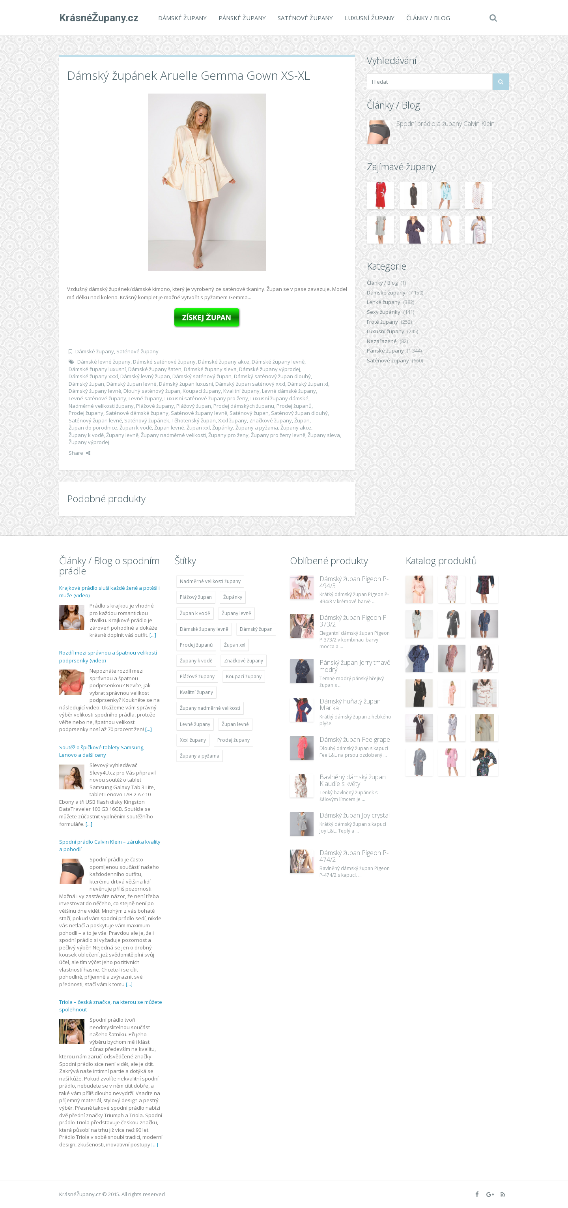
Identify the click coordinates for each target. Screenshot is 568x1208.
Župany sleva (324, 435)
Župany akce (295, 427)
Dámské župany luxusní (97, 369)
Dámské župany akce (223, 361)
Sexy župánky (383, 311)
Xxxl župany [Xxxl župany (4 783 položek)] (193, 740)
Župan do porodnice (93, 427)
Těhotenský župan (194, 420)
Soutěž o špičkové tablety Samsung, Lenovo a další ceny (101, 751)
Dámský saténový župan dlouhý (272, 376)
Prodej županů (294, 405)
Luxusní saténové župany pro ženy (206, 398)
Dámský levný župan (145, 376)
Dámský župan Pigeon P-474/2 (354, 856)
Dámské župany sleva (210, 369)
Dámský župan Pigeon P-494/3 (354, 582)
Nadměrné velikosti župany (101, 405)
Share (79, 452)
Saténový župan (249, 412)
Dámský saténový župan (202, 376)
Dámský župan (86, 383)
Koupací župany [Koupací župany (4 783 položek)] (244, 676)
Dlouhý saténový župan (151, 390)
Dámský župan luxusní (186, 383)
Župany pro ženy (228, 435)
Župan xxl (198, 427)
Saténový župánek (146, 420)
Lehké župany (383, 302)
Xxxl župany (232, 420)
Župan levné (169, 427)
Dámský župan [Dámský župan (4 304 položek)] (256, 629)
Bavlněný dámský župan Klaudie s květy (353, 780)
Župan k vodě (136, 427)
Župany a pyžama (256, 427)
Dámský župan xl (308, 383)
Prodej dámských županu (243, 405)
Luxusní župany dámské (279, 398)
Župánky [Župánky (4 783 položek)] (232, 597)
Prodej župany (86, 412)
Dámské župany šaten (154, 369)
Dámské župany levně (278, 361)
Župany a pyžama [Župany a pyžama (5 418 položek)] (199, 755)
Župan (302, 420)
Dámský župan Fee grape (355, 739)
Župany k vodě (86, 435)
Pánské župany (242, 18)
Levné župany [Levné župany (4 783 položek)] (195, 724)
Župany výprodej (89, 442)
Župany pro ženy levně (278, 435)
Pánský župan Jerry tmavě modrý (355, 666)
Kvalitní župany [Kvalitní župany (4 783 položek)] (196, 692)
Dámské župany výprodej (269, 369)
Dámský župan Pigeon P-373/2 (354, 621)
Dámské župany (182, 18)
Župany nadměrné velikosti (173, 435)
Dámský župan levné (131, 383)
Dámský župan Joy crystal (355, 815)
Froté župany (382, 321)
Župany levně (122, 435)
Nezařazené (382, 341)
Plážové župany (155, 405)
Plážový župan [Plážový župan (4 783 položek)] (196, 597)
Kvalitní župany (241, 390)
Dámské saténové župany (164, 361)
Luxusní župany (369, 18)
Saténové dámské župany (137, 412)
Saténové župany (305, 18)
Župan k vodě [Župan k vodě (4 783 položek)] (195, 613)
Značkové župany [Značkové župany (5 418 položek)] (243, 660)
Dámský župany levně (95, 390)
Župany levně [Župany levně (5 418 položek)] (236, 613)
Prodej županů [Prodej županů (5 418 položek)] (196, 645)
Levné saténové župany (97, 398)
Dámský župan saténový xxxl (250, 383)
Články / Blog (428, 18)
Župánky (222, 427)
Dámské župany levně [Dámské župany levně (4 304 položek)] (204, 629)
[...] (152, 634)
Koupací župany (202, 390)
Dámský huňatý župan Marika (350, 705)
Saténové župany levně (199, 412)
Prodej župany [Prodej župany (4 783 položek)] (233, 740)
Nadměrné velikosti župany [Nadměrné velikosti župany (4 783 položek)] (210, 581)
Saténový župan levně (95, 420)
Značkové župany (270, 420)
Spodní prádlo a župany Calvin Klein (445, 123)
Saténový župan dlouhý (299, 412)
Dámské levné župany (104, 361)
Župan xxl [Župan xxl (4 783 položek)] (234, 645)
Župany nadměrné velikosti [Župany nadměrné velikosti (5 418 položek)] (210, 708)
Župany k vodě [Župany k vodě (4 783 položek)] (196, 660)
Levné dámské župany (289, 390)
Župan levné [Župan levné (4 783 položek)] (235, 724)
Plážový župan (193, 405)
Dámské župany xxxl (93, 376)
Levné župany (145, 398)
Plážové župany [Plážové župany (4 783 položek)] (197, 676)
